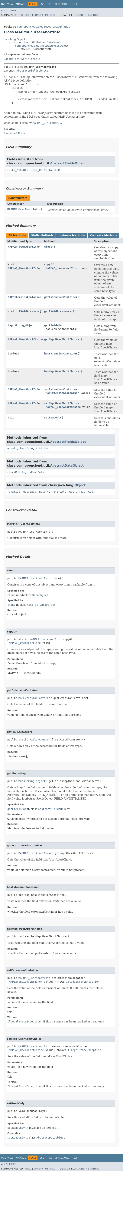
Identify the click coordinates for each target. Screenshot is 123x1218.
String (19, 325)
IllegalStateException (82, 981)
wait (72, 491)
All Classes (8, 10)
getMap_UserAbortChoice (61, 339)
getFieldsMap (53, 325)
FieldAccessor (29, 311)
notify (44, 491)
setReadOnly (53, 417)
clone (48, 246)
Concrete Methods (103, 235)
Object (30, 325)
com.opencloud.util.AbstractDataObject (35, 42)
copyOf (49, 264)
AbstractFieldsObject (32, 70)
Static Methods (42, 235)
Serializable (30, 58)
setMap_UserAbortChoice (61, 403)
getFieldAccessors (57, 311)
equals (12, 448)
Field (28, 15)
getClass (29, 491)
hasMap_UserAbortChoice (61, 371)
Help (75, 4)
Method (50, 15)
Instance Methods (71, 235)
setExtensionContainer (60, 389)
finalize (13, 491)
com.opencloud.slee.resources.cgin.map (43, 26)
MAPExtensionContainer (24, 297)
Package (20, 4)
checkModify (16, 472)
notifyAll (59, 491)
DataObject (12, 58)
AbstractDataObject (67, 465)
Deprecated (62, 4)
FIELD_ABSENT (16, 169)
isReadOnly (36, 472)
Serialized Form (14, 133)
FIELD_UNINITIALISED (45, 169)
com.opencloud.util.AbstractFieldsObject (41, 45)
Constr (38, 15)
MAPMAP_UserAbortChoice (25, 339)
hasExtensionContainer (60, 353)
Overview (7, 4)
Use (42, 4)
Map (10, 325)
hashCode (26, 448)
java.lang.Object (14, 39)
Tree (49, 4)
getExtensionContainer (60, 297)
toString (42, 448)
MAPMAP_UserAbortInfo (23, 209)
